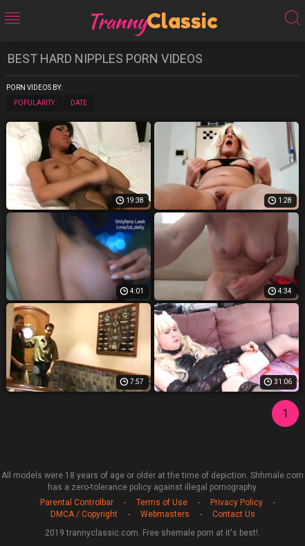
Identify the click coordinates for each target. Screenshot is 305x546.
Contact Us (233, 514)
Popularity (34, 103)
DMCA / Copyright (84, 514)
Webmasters (165, 514)
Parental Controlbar (76, 502)
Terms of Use (161, 502)
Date (79, 103)
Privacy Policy (236, 502)
